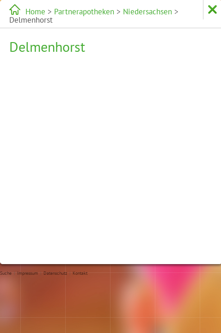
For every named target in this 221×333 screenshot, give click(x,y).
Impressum (27, 273)
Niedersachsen (110, 11)
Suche (6, 273)
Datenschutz (55, 273)
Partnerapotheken (66, 11)
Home (32, 11)
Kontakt (80, 273)
